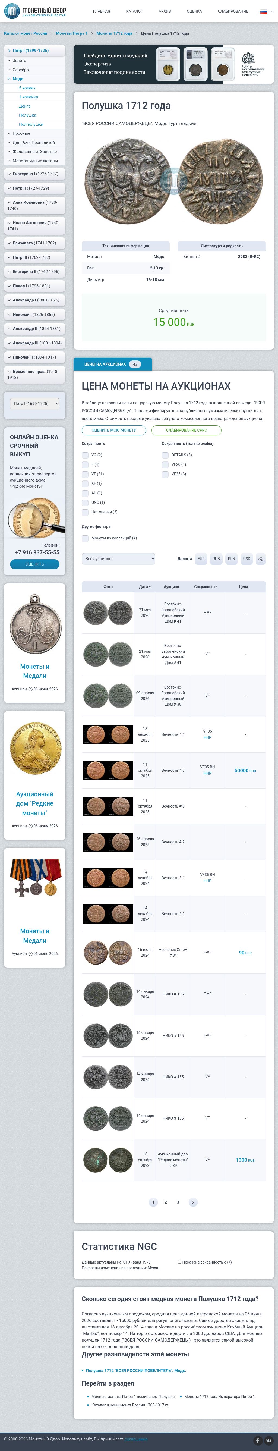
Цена (245, 587)
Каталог (134, 11)
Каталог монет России (25, 33)
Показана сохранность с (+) (207, 1262)
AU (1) (96, 493)
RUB (216, 559)
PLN (231, 559)
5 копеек (27, 88)
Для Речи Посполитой (31, 142)
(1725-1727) (32, 174)
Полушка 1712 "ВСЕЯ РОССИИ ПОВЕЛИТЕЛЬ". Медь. (136, 1370)
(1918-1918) (32, 374)
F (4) (95, 464)
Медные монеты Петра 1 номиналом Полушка (133, 1397)
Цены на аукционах (112, 364)
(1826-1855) (31, 314)
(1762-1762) (28, 257)
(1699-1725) (28, 50)
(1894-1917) (31, 357)
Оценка (194, 11)
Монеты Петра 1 (72, 33)
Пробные (18, 133)
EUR (201, 559)
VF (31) (97, 474)
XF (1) (96, 483)
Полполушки (31, 124)
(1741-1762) (31, 243)
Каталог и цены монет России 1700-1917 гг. (130, 1405)
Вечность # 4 (173, 734)
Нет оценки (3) (104, 512)
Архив (165, 11)
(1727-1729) (28, 188)
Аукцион (173, 587)
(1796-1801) (28, 286)
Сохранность (207, 587)
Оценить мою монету (114, 430)
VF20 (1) (179, 464)
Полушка (27, 115)
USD (247, 559)
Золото (16, 60)
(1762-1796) (33, 271)
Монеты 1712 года (114, 33)
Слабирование (233, 11)
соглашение (136, 1439)
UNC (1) (98, 502)
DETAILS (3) (181, 455)
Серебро (18, 69)
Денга (24, 106)
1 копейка (28, 97)
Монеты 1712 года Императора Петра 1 (219, 1397)
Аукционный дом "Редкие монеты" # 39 (173, 1160)
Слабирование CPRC (186, 430)
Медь (15, 78)
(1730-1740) (32, 205)
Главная (101, 11)
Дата (145, 587)
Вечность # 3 (173, 770)
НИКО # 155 (173, 994)
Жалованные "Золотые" (32, 151)
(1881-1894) (34, 343)
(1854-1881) (34, 328)
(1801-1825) (33, 300)
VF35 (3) (179, 474)
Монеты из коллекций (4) (114, 538)
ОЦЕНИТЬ (35, 564)
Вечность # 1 (173, 878)
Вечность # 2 (173, 842)
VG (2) (96, 455)
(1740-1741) (33, 225)
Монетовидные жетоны (32, 160)
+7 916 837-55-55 (37, 552)
